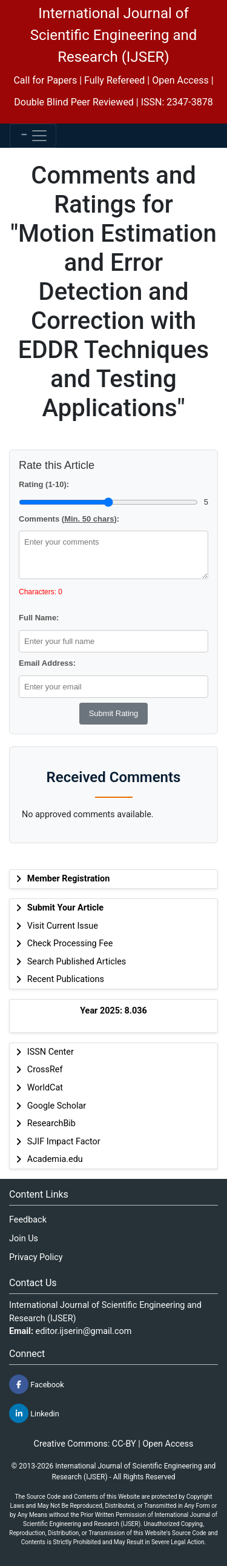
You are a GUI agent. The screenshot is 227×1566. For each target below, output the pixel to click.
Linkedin (34, 1413)
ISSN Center (50, 1052)
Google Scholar (56, 1106)
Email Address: (47, 663)
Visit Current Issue (62, 926)
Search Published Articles (76, 962)
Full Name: (39, 617)
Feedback (28, 1220)
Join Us (23, 1238)
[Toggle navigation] (33, 136)
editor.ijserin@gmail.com (84, 1331)
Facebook (36, 1384)
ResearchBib (51, 1123)
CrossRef (45, 1069)
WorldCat (45, 1088)
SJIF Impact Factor (63, 1141)
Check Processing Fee (70, 943)
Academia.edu (55, 1159)
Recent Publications (65, 979)
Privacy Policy (36, 1257)
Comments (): (69, 518)
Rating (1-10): (44, 484)
